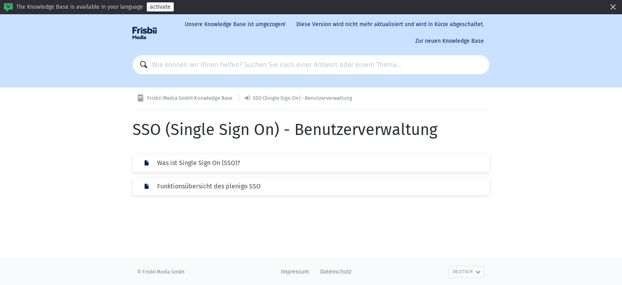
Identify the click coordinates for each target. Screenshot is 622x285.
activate (160, 7)
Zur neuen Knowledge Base (449, 41)
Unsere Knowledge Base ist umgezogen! (235, 24)
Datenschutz (335, 271)
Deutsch (467, 271)
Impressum (295, 271)
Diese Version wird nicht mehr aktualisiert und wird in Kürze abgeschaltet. (390, 24)
